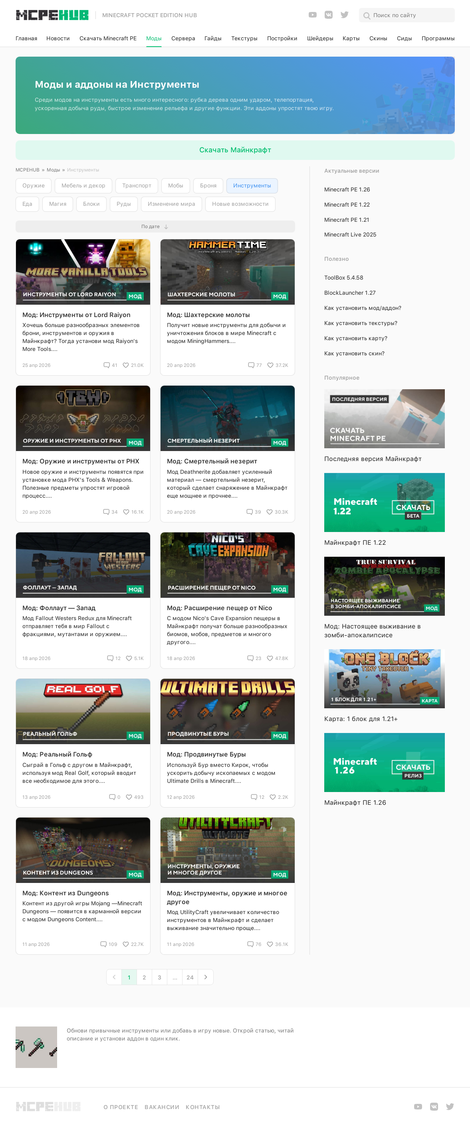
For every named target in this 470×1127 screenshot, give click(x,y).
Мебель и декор (83, 185)
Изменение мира (171, 204)
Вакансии (162, 1107)
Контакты (203, 1107)
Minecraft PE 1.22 (347, 204)
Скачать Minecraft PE (108, 38)
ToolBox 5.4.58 (343, 277)
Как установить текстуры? (360, 323)
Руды (124, 204)
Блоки (91, 204)
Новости (58, 38)
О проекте (121, 1107)
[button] (155, 226)
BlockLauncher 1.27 (350, 293)
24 (190, 977)
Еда (27, 204)
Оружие (33, 185)
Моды (154, 38)
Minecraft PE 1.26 (347, 189)
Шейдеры (320, 38)
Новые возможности (240, 204)
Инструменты (252, 185)
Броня (208, 185)
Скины (378, 38)
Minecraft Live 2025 (350, 234)
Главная (26, 38)
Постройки (282, 38)
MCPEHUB (28, 170)
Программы (438, 38)
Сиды (404, 38)
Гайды (213, 38)
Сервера (183, 38)
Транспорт (136, 185)
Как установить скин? (354, 353)
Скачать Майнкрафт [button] (235, 150)
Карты (351, 38)
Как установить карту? (355, 338)
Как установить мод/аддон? (362, 308)
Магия (57, 204)
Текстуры (244, 38)
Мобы (175, 185)
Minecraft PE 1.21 (346, 220)
